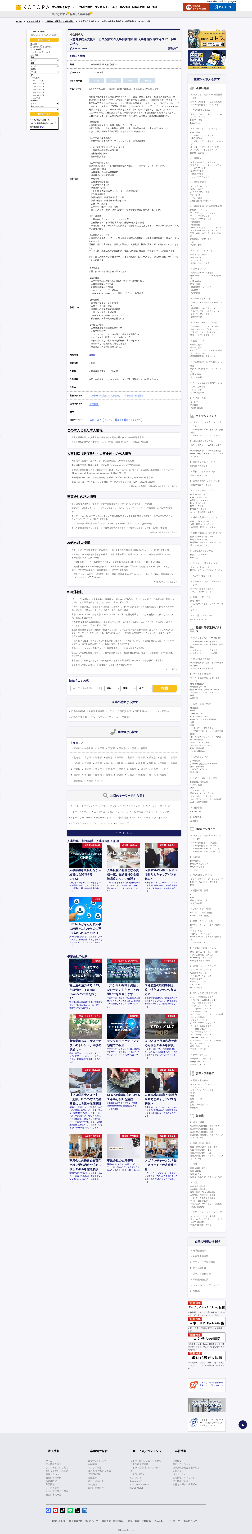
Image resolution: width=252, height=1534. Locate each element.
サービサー (195, 402)
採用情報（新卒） (182, 1481)
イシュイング (196, 390)
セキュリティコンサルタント (202, 576)
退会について (190, 1521)
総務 (192, 725)
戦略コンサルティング (204, 462)
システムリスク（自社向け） (202, 796)
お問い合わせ (58, 1521)
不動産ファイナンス (199, 210)
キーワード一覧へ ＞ (124, 833)
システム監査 (196, 785)
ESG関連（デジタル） (204, 875)
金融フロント (199, 340)
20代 (33, 52)
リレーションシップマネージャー (204, 329)
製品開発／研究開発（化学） (202, 1132)
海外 (99, 780)
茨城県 (152, 757)
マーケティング (197, 713)
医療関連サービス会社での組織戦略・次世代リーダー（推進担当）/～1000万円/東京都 (112, 477)
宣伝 (192, 1102)
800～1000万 (36, 80)
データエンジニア (198, 1029)
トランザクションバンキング (202, 332)
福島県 (141, 757)
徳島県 (77, 775)
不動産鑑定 (195, 222)
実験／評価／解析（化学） (201, 1153)
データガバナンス (198, 1061)
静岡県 (152, 763)
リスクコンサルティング (205, 563)
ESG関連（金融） (202, 110)
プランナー (195, 1093)
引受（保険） (196, 281)
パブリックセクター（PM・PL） (204, 846)
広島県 (154, 769)
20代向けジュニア (97, 1484)
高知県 (109, 775)
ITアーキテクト (197, 506)
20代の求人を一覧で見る (164, 582)
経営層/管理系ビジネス (99, 1471)
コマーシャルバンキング (205, 322)
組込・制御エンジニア (200, 1046)
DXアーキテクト (197, 867)
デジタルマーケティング (201, 976)
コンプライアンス (198, 790)
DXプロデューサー (198, 861)
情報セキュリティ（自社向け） (203, 793)
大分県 (152, 775)
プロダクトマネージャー (201, 745)
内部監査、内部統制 (199, 782)
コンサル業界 (94, 1467)
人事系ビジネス (200, 756)
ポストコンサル (133, 420)
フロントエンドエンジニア (201, 1003)
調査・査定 (195, 284)
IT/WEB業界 (94, 1474)
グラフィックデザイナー (201, 1084)
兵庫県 (174, 763)
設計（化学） (196, 1174)
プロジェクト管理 (202, 908)
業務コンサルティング (204, 471)
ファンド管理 (196, 198)
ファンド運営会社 (162, 711)
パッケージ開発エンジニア (201, 997)
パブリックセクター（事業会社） (204, 641)
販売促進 (194, 1107)
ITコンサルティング (203, 490)
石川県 (120, 763)
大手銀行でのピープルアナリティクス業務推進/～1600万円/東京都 (103, 461)
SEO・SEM (195, 984)
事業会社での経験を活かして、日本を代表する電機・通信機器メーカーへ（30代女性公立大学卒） (118, 660)
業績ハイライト (180, 1471)
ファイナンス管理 (202, 674)
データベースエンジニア (201, 1026)
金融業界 (92, 1464)
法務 (192, 787)
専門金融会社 (141, 711)
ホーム (49, 1460)
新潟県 (87, 763)
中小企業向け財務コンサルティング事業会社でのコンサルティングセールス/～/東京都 (112, 504)
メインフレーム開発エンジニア (203, 1000)
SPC (133, 817)
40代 (47, 52)
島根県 (133, 769)
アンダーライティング (158, 811)
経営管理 (197, 807)
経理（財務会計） (198, 684)
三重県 (163, 763)
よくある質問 (52, 1488)
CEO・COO (195, 811)
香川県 (87, 775)
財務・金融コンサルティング (207, 532)
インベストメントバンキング (207, 128)
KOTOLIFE (135, 1477)
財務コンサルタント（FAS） (202, 537)
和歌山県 (110, 769)
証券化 (146, 806)
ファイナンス (160, 817)
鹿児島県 (78, 780)
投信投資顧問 (199, 182)
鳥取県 (122, 769)
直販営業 (194, 290)
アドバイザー (77, 817)
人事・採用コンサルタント (201, 524)
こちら (42, 127)
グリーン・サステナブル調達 (202, 1198)
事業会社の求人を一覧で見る (162, 532)
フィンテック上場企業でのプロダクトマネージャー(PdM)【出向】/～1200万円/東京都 (112, 523)
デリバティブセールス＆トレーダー (205, 311)
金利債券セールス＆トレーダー (203, 308)
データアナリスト (198, 1064)
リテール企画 (196, 377)
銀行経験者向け (96, 1488)
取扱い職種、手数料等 (139, 1521)
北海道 (77, 757)
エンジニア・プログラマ (205, 993)
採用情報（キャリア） (184, 1477)
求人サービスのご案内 (57, 1467)
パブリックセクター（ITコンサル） (205, 435)
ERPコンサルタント (199, 497)
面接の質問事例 (53, 1477)
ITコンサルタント (198, 494)
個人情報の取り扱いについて (83, 1521)
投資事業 (197, 158)
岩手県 (98, 757)
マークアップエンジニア (201, 970)
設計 (195, 1164)
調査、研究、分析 (202, 597)
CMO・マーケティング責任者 (203, 719)
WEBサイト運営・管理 (200, 961)
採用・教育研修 (197, 766)
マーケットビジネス (203, 298)
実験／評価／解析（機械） (201, 1150)
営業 (192, 1096)
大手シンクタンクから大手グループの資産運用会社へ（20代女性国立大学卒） (108, 648)
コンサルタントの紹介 (57, 1471)
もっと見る (170, 669)
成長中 (120, 420)
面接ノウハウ (52, 1474)
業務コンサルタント (199, 475)
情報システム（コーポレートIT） (204, 952)
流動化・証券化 (197, 153)
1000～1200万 (37, 83)
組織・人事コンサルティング (207, 517)
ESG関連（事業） (202, 658)
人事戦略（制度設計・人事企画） (59, 21)
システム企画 (196, 903)
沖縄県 (90, 780)
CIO (192, 897)
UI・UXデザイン (197, 987)
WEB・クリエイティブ (204, 966)
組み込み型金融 (197, 392)
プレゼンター (196, 195)
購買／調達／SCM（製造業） (203, 1192)
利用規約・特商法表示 (113, 1521)
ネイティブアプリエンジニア (202, 1023)
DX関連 (196, 857)
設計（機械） (196, 1171)
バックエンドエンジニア (201, 1006)
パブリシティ (179, 1474)
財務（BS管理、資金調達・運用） (205, 689)
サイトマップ (173, 1521)
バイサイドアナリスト (200, 192)
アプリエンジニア (198, 1049)
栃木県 (163, 757)
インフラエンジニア (199, 1032)
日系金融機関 (78, 711)
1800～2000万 (37, 95)
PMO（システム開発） (200, 915)
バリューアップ (109, 806)
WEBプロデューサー (199, 973)
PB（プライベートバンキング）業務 (206, 350)
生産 (195, 1182)
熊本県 (141, 775)
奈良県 (98, 769)
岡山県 (143, 769)
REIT (89, 817)
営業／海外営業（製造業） (201, 1225)
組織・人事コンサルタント (201, 521)
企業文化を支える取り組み (186, 1467)
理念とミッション (182, 1464)
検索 (164, 688)
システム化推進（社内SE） (202, 955)
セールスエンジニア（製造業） (203, 1216)
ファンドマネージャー (200, 186)
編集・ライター (197, 1099)
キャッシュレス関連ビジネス (207, 382)
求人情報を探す (33, 21)
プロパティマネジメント (201, 219)
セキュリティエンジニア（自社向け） (206, 799)
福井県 (130, 763)
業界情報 (50, 1484)
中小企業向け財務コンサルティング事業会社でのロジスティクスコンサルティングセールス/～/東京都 (119, 528)
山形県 (130, 757)
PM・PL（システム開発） (201, 913)
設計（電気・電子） (199, 1168)
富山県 (109, 763)
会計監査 (194, 698)
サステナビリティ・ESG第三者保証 (205, 451)
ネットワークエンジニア (201, 1035)
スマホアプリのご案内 (57, 1491)
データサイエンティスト (201, 1059)
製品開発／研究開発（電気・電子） (205, 1126)
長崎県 (130, 775)
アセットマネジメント (200, 216)
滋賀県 (87, 769)
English (233, 1)
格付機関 (194, 405)
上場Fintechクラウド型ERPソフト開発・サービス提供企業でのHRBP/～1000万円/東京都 (113, 482)
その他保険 (195, 293)
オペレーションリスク (200, 263)
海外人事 (194, 772)
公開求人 (35, 47)
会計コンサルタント (199, 539)
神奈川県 (88, 748)
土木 (192, 242)
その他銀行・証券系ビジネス (207, 361)
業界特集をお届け (97, 1460)
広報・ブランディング (200, 1105)
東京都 (92, 355)
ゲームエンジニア (198, 1043)
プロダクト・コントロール (201, 692)
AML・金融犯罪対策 (199, 802)
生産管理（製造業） (199, 1186)
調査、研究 (195, 601)
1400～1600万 (37, 89)
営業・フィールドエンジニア (207, 1212)
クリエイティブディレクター (202, 1090)
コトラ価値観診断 (139, 1464)
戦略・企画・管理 (202, 703)
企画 (192, 722)
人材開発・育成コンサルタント (203, 527)
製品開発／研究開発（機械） (202, 1129)
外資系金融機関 (96, 711)
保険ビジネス (199, 268)
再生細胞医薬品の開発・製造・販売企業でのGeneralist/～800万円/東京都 (106, 465)
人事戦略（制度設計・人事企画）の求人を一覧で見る (152, 486)
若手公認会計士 (96, 1481)
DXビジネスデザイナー (200, 864)
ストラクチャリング (80, 811)
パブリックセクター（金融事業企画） (206, 102)
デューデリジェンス (106, 817)
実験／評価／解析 (202, 1143)
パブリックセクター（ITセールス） (205, 851)
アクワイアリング (198, 387)
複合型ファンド (197, 171)
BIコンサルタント (198, 503)
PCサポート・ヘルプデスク (202, 958)
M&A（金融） (196, 132)
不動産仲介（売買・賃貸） (201, 239)
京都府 (77, 769)
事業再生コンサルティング (206, 481)
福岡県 (143, 748)
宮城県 (109, 757)
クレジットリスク (198, 257)
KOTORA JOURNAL (140, 1484)
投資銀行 (123, 817)
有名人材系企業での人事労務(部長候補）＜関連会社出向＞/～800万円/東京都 (108, 437)
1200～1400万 (37, 86)
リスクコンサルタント (200, 567)
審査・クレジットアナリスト (202, 335)
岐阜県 (141, 763)
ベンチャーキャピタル (200, 177)
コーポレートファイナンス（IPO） (205, 147)
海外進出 (197, 817)
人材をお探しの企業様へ (217, 1)
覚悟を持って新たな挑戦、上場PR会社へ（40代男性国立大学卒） (102, 665)
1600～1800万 (37, 92)
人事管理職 (195, 761)
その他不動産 (196, 245)
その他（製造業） (198, 1207)
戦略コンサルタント (199, 466)
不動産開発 (195, 225)
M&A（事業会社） (198, 748)
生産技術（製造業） (199, 1189)
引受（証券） (196, 374)
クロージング (122, 823)
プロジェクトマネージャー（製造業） (206, 1204)
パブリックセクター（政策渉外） (204, 650)
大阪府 (133, 748)
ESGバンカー (196, 123)
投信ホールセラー (198, 189)
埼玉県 (100, 748)
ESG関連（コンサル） (204, 441)
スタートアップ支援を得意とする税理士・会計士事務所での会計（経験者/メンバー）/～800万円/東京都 (120, 550)
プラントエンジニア (199, 1201)
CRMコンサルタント (199, 500)
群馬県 (174, 757)
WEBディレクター (198, 982)
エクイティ (145, 817)
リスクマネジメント (203, 250)
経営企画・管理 (200, 890)
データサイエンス (202, 1054)
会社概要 (177, 1460)
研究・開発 (198, 1122)
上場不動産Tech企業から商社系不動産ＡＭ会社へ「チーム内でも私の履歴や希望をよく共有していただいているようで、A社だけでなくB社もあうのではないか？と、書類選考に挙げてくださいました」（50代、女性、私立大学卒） (123, 633)
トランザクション (79, 823)
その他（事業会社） (199, 751)
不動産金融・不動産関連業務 (207, 206)
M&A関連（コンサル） (204, 551)
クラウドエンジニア (199, 1020)
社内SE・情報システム (204, 948)
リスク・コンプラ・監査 (205, 777)
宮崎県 (163, 775)
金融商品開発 (196, 317)
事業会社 (94, 403)
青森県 (87, 757)
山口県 (165, 769)
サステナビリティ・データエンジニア (206, 879)
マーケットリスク (198, 260)
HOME (19, 21)
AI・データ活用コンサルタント (203, 512)
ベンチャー (109, 420)
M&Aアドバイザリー (199, 555)
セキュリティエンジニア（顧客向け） (206, 1040)
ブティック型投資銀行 (119, 711)
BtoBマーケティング (199, 716)
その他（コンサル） (203, 615)
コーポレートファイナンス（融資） (205, 326)
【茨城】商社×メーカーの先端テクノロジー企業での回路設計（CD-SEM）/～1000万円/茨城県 (116, 562)
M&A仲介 (194, 558)
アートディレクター (199, 1087)
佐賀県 (120, 775)
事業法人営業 (196, 347)
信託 (192, 366)
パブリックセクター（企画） (207, 637)
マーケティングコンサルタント (203, 589)
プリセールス (196, 931)
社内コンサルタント (199, 900)
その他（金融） (200, 398)
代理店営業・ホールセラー (201, 287)
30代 (40, 52)
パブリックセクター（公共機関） (204, 653)
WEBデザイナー (197, 979)
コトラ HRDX (137, 1474)
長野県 (98, 763)
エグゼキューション (104, 811)
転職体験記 (51, 1481)
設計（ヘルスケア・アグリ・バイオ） (206, 1177)
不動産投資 (137, 811)
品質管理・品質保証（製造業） (203, 1195)
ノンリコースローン (102, 823)
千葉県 (111, 748)
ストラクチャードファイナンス (203, 150)
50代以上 (35, 55)
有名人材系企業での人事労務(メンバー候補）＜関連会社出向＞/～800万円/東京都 (110, 442)
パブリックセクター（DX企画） (204, 843)
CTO (192, 894)
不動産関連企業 (79, 717)
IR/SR (192, 711)
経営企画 (194, 708)
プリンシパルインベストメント (203, 162)
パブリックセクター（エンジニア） (205, 848)
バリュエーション (162, 806)
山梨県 (77, 763)
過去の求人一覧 (53, 1494)
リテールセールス (198, 353)
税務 (192, 695)
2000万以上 (36, 98)
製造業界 (92, 1477)
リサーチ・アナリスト (200, 314)
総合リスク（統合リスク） (201, 254)
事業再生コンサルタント (201, 485)
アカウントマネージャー (201, 934)
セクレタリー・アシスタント (202, 728)
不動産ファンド (197, 174)
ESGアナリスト (197, 120)
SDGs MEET (136, 1488)
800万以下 (35, 77)
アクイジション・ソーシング (202, 213)
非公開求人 (46, 47)
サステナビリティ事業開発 (201, 668)
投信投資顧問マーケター (201, 201)
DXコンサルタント (198, 509)
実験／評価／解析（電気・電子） (204, 1147)
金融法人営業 (196, 345)
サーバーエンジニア (199, 1037)
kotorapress (136, 1481)
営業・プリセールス (203, 921)
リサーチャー (196, 610)
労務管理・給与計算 (134, 395)
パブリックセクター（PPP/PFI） (204, 105)
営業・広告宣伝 (200, 1080)
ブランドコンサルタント (201, 592)
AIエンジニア (196, 870)
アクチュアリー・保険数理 (201, 273)
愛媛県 (98, 775)
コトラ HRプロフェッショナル (145, 1460)
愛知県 (122, 748)
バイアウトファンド (130, 806)
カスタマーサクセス (199, 942)
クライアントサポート (200, 742)
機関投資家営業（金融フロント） (204, 356)
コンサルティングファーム (104, 717)
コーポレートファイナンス (83, 806)
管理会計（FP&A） (198, 687)
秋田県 (120, 757)
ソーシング (123, 811)
